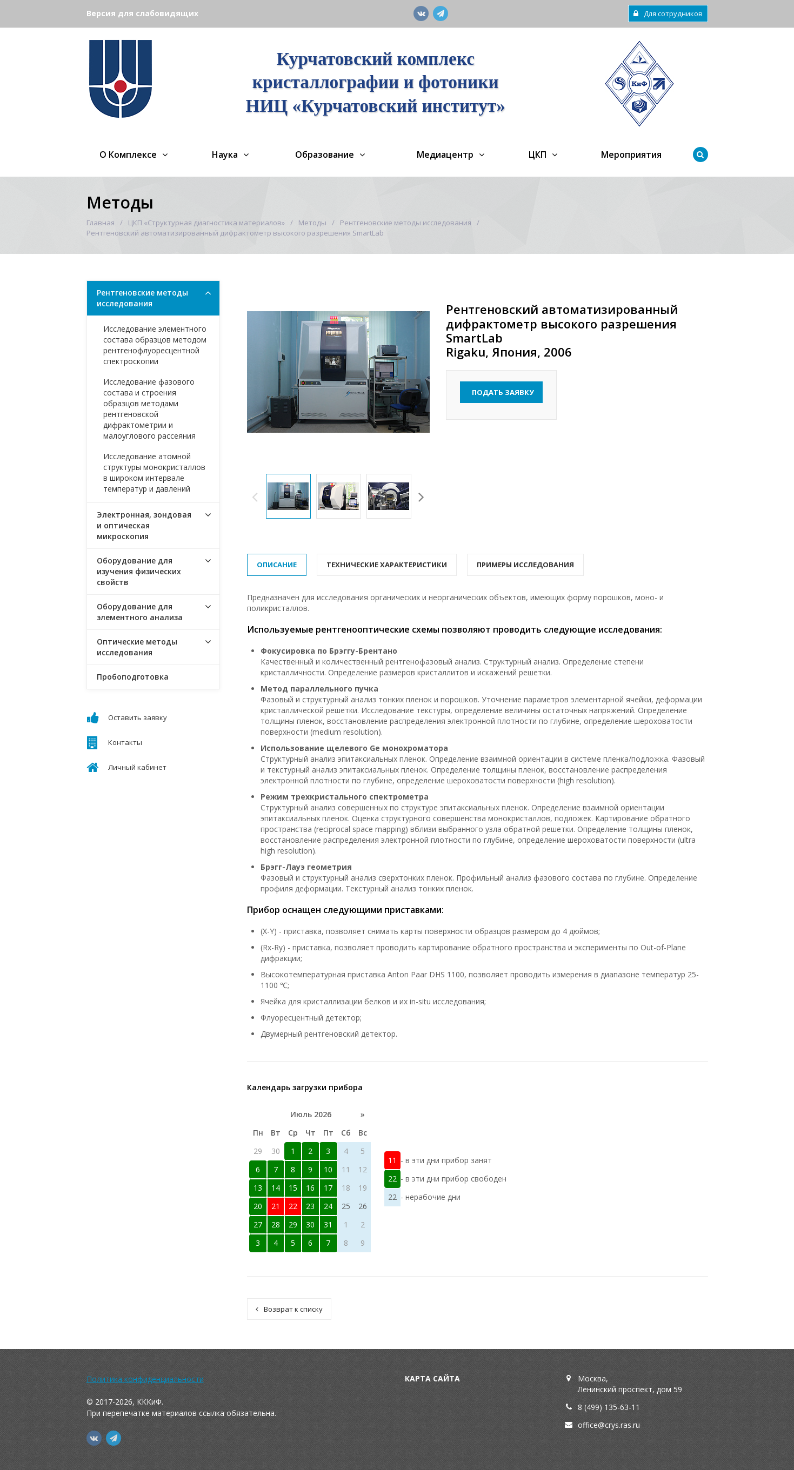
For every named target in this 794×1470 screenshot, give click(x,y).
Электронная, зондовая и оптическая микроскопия (144, 525)
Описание (277, 564)
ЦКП (537, 154)
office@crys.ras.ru (609, 1425)
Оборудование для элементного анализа (140, 611)
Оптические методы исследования (137, 646)
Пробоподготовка (133, 677)
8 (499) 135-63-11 (609, 1407)
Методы (312, 222)
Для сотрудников (668, 13)
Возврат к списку (289, 1309)
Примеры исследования (525, 564)
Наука (225, 154)
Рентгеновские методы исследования (405, 222)
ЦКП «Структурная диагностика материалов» (206, 222)
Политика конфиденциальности (145, 1379)
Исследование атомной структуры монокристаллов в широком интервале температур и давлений (154, 472)
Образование (324, 154)
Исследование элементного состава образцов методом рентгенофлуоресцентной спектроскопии (154, 345)
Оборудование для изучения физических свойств (139, 571)
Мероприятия (631, 154)
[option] (288, 496)
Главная (100, 222)
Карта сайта (432, 1378)
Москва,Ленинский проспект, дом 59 (630, 1383)
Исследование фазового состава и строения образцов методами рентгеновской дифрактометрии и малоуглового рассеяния (149, 409)
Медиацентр (445, 154)
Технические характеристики (386, 564)
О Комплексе (128, 154)
